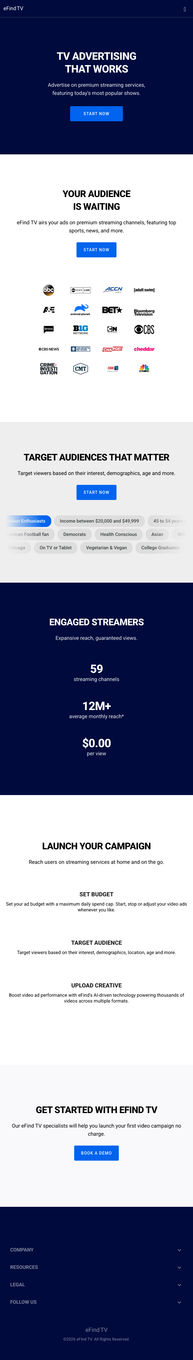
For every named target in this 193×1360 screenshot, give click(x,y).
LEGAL (96, 1285)
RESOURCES (96, 1267)
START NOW (96, 113)
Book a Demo (96, 1153)
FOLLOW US (96, 1302)
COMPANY (96, 1250)
